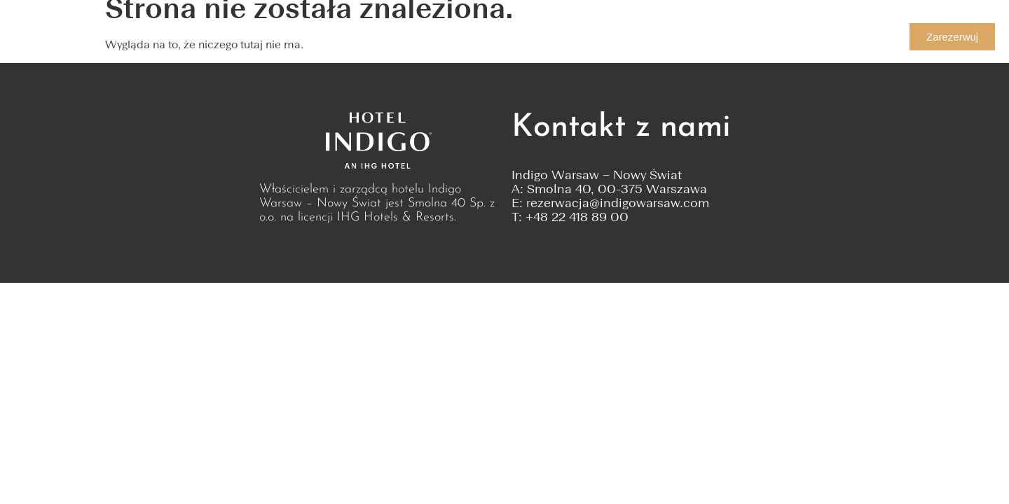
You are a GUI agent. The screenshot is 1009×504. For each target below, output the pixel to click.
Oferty (472, 36)
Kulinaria (231, 36)
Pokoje (153, 36)
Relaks (535, 36)
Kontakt (603, 36)
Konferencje (317, 36)
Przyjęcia (402, 36)
